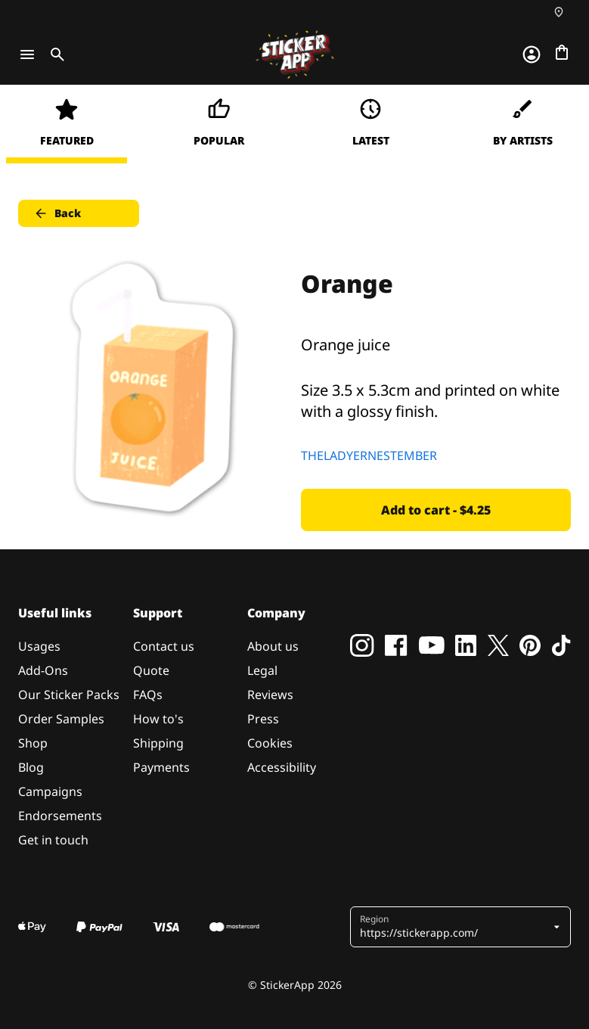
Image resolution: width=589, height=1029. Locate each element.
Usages (39, 646)
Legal (262, 670)
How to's (158, 718)
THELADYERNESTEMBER (369, 455)
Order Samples (61, 718)
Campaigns (50, 791)
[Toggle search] (54, 54)
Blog (31, 767)
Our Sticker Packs (68, 694)
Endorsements (60, 815)
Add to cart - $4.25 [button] (436, 510)
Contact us (163, 646)
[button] (455, 926)
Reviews (270, 694)
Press (263, 718)
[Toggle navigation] (27, 54)
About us (273, 646)
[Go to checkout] (562, 52)
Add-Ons (43, 670)
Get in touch (53, 840)
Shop (33, 743)
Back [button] (57, 213)
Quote (151, 670)
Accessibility (281, 767)
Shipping (158, 743)
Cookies (270, 743)
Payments (161, 767)
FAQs (148, 694)
